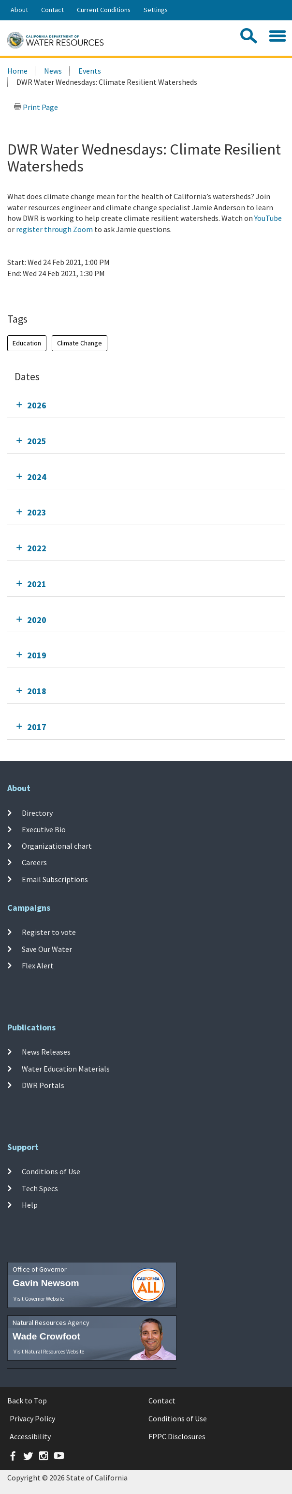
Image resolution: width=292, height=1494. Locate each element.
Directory (37, 812)
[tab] (146, 405)
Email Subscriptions (55, 879)
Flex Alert (38, 965)
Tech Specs (40, 1188)
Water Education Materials (66, 1069)
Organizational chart (57, 846)
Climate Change (79, 343)
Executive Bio (44, 829)
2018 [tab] (36, 691)
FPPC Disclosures (176, 1436)
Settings (156, 9)
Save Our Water (47, 949)
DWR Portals (43, 1085)
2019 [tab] (36, 655)
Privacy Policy (32, 1418)
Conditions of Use (51, 1171)
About (19, 9)
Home (17, 71)
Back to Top (27, 1400)
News (53, 71)
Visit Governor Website (39, 1298)
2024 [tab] (36, 476)
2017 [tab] (36, 726)
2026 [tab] (36, 405)
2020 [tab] (36, 619)
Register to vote (49, 932)
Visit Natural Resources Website (49, 1351)
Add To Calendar (45, 293)
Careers (34, 862)
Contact (52, 9)
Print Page (36, 107)
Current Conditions (104, 9)
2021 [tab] (36, 584)
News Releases (46, 1052)
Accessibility (30, 1436)
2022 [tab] (36, 548)
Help (30, 1205)
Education (27, 343)
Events (89, 71)
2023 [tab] (36, 512)
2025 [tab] (36, 441)
